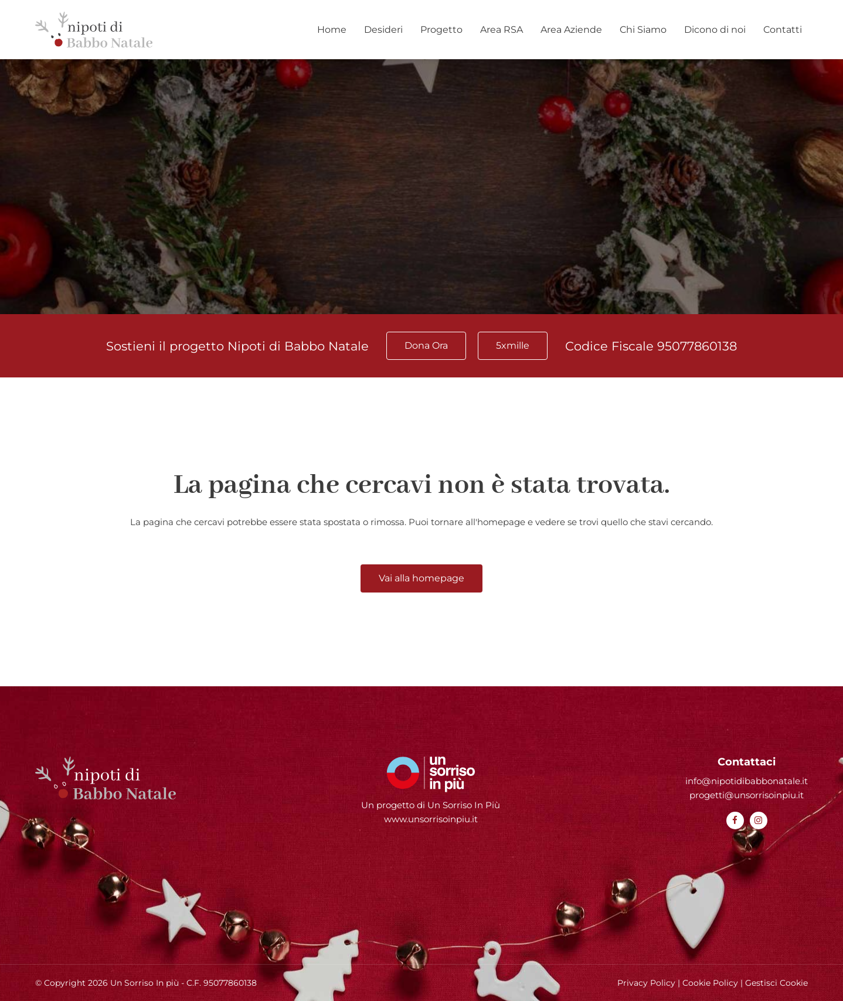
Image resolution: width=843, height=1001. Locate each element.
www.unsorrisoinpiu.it (431, 819)
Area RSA (501, 29)
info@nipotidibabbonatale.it (746, 780)
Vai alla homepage (421, 578)
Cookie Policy (710, 983)
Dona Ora (426, 345)
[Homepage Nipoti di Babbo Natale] (93, 29)
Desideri (383, 29)
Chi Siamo (643, 29)
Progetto (441, 29)
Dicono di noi (715, 29)
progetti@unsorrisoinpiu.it (746, 795)
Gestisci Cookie (776, 983)
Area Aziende (571, 29)
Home (331, 29)
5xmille (512, 345)
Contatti (782, 29)
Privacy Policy (646, 983)
